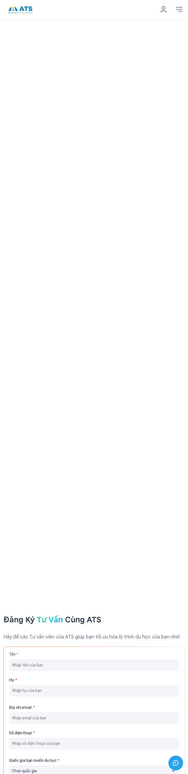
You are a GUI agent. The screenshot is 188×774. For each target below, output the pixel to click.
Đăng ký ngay (94, 407)
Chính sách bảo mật (21, 719)
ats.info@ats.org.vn (20, 469)
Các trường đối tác (20, 700)
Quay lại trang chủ (26, 51)
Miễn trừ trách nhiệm (21, 729)
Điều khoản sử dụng (20, 710)
